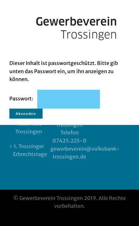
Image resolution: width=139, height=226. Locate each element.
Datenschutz (69, 162)
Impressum (69, 154)
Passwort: (54, 98)
